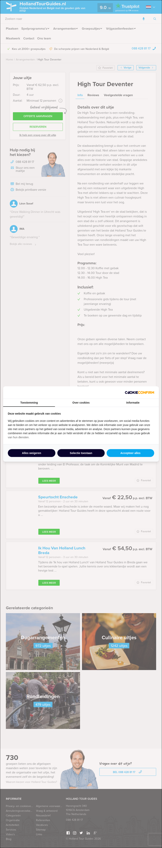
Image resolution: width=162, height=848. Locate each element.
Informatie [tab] (133, 402)
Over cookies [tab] (81, 402)
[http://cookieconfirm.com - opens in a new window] (139, 392)
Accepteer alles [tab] (130, 453)
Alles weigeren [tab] (31, 453)
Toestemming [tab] (29, 402)
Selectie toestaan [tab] (81, 453)
